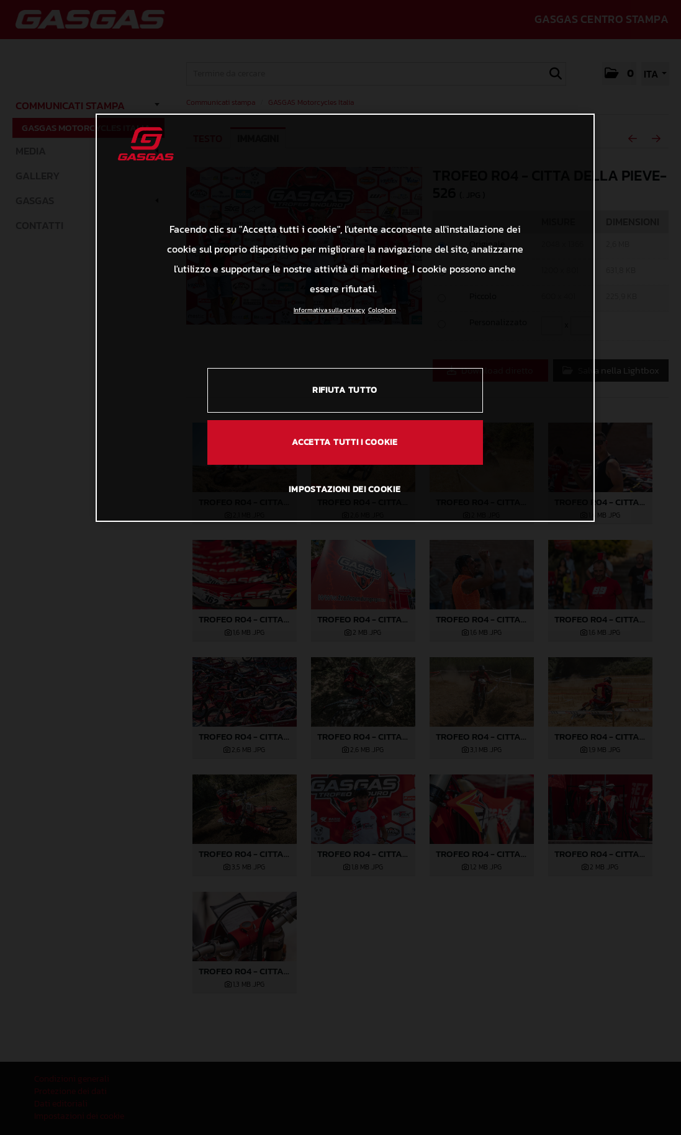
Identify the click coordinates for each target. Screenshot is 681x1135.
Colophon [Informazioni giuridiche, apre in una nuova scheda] (382, 310)
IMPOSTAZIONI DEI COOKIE (344, 489)
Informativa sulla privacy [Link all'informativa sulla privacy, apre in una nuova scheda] (329, 310)
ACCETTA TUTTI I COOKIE (344, 442)
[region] (345, 318)
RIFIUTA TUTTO (344, 390)
